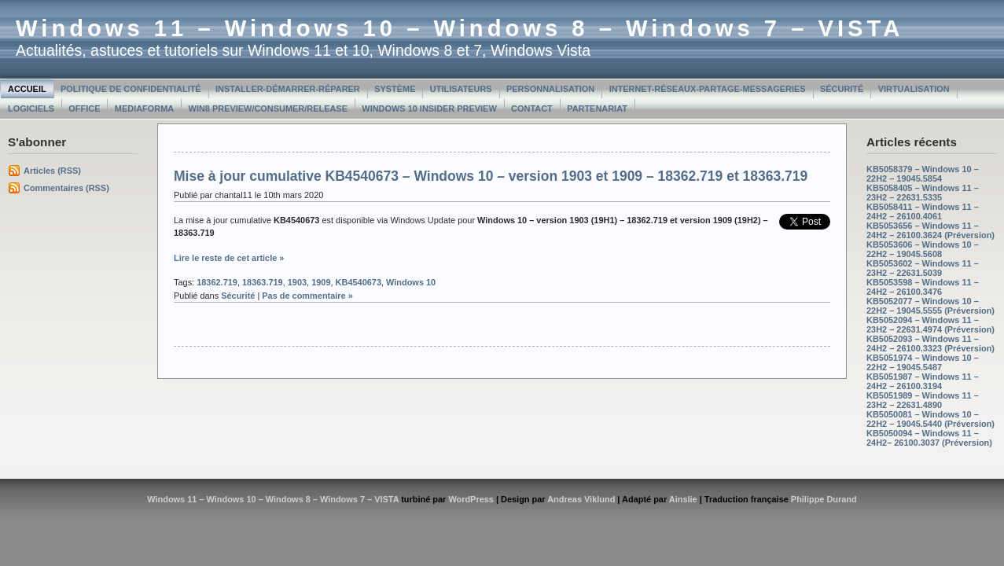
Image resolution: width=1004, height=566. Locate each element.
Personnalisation (550, 89)
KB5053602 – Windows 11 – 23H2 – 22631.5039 (922, 268)
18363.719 (262, 282)
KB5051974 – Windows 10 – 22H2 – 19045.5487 (922, 362)
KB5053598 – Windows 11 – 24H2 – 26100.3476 (922, 286)
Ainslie (683, 499)
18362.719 (217, 282)
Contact (532, 108)
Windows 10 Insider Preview (429, 108)
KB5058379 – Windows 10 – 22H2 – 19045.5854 (922, 173)
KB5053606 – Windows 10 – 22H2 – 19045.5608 (922, 249)
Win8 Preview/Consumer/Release (268, 108)
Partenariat (597, 108)
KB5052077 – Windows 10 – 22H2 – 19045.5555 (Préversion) (930, 305)
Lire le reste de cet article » (229, 258)
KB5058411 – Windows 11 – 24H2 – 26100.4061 (922, 211)
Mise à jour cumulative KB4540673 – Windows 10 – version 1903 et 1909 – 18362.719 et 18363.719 (490, 176)
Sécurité (841, 89)
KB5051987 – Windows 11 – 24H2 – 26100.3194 (922, 381)
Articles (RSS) (52, 170)
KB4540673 (358, 282)
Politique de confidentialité (131, 89)
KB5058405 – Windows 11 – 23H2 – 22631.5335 (922, 192)
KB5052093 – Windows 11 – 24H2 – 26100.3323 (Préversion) (930, 343)
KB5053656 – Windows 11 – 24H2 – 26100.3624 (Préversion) (930, 230)
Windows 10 (411, 282)
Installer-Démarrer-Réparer (287, 89)
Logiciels (31, 108)
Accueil (27, 89)
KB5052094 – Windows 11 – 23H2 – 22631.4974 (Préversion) (930, 324)
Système (394, 89)
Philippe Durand (824, 499)
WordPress (471, 499)
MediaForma (144, 108)
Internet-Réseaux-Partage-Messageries (707, 89)
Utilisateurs (461, 89)
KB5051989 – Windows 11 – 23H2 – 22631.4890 (922, 400)
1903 (297, 282)
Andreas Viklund (581, 499)
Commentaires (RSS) (66, 188)
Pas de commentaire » (307, 295)
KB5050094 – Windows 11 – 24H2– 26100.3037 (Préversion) (929, 437)
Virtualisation (914, 89)
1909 (320, 282)
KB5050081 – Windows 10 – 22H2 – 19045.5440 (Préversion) (930, 419)
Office (84, 108)
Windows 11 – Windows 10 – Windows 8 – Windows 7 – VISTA (459, 28)
